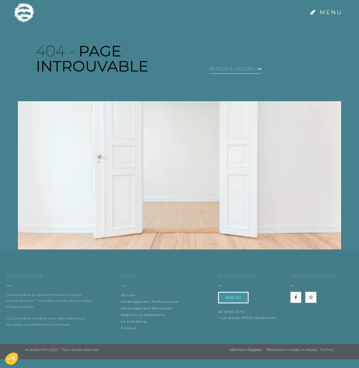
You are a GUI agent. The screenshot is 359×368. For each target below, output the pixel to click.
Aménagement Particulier (147, 308)
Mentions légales (245, 349)
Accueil (128, 295)
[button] (326, 13)
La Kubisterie (134, 321)
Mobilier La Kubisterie (143, 315)
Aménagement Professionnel (150, 302)
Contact (129, 328)
